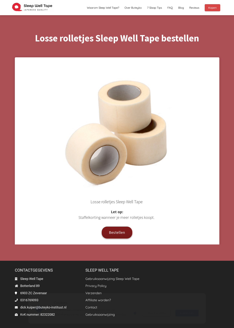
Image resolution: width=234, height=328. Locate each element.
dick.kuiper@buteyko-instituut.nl (43, 307)
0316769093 (29, 300)
